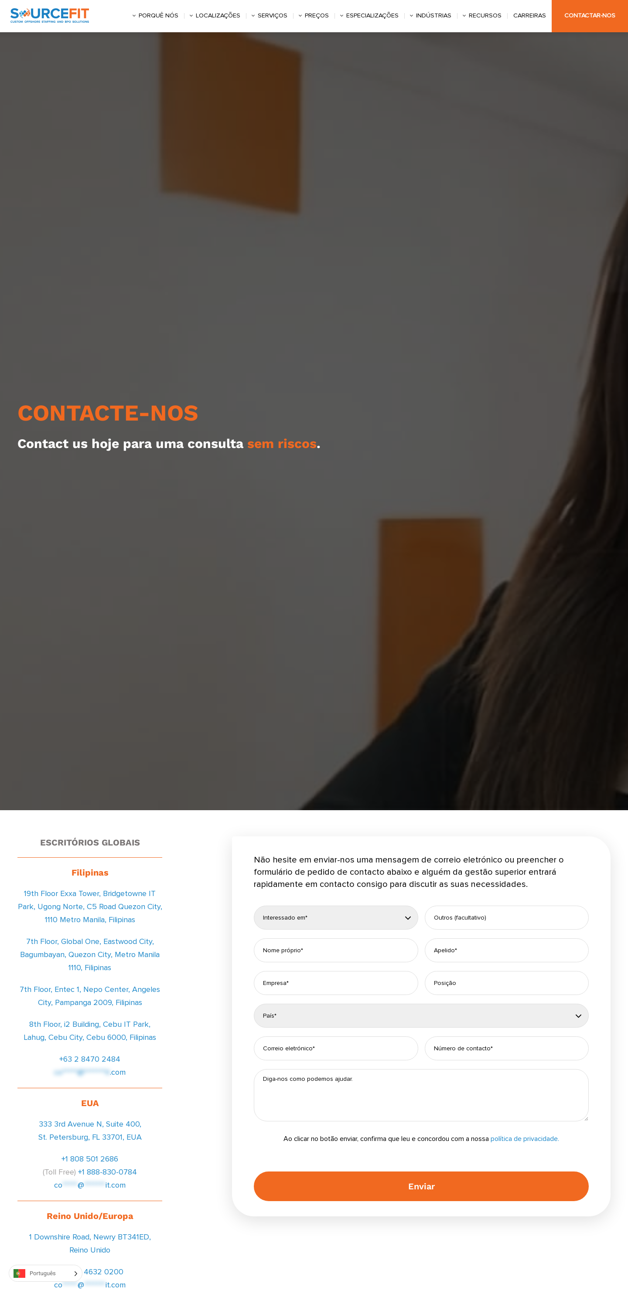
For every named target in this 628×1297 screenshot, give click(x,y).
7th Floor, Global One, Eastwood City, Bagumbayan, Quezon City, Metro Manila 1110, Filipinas (90, 955)
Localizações (218, 16)
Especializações (372, 16)
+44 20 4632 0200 (89, 1272)
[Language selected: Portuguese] (45, 1273)
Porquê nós (158, 16)
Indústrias (433, 16)
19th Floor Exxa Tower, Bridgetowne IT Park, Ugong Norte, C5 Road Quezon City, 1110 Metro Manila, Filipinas (90, 907)
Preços (317, 16)
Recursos (485, 16)
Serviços (272, 16)
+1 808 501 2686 (89, 1159)
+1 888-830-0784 (107, 1172)
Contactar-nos (589, 16)
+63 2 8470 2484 (89, 1059)
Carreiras (529, 16)
